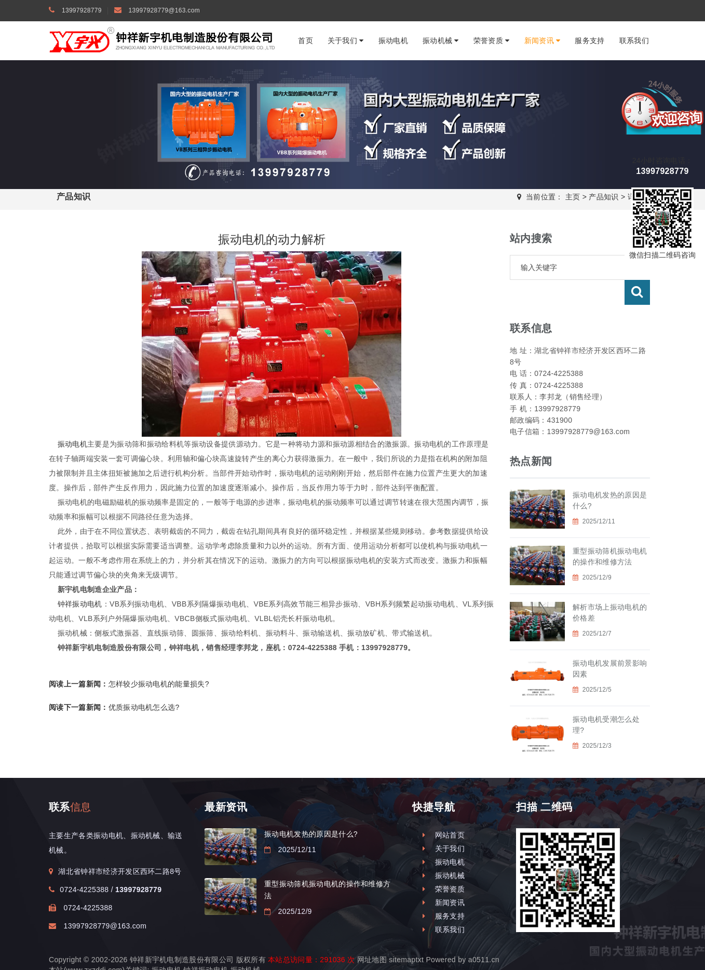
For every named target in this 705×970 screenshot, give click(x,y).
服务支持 (589, 40)
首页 (305, 40)
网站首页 (444, 819)
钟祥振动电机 (80, 604)
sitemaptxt (406, 944)
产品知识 (603, 197)
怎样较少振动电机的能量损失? (129, 684)
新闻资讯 (542, 40)
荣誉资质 (491, 40)
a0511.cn (483, 944)
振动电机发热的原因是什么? (311, 818)
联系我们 (634, 40)
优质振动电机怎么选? (114, 707)
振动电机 (393, 40)
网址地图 (372, 944)
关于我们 (346, 40)
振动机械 (441, 40)
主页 (572, 197)
